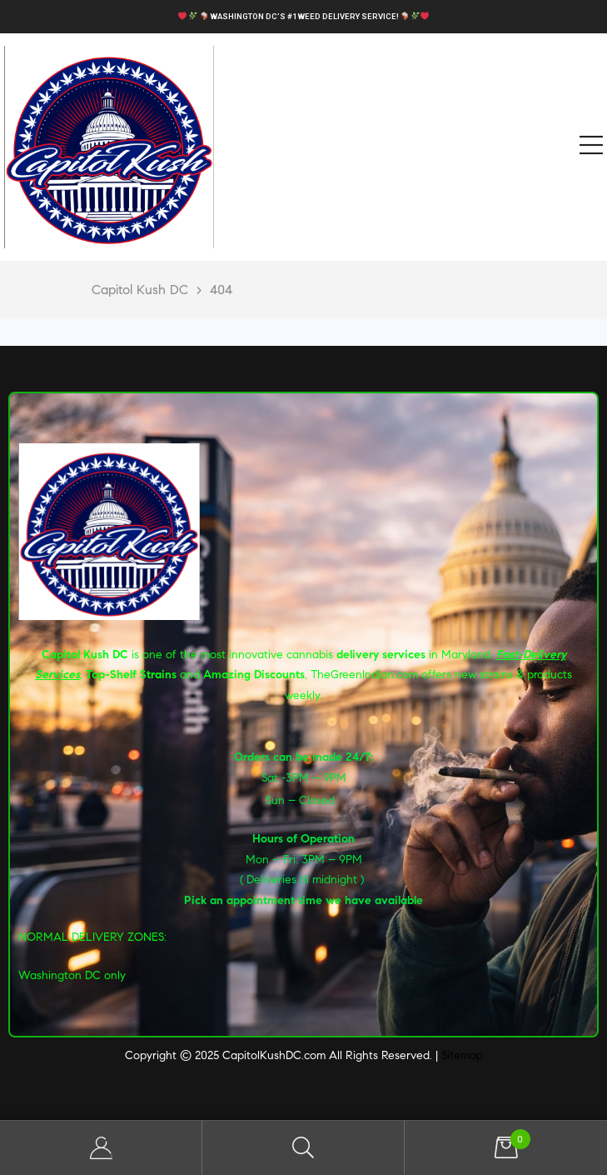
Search (303, 1148)
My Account (101, 1148)
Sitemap (462, 1055)
